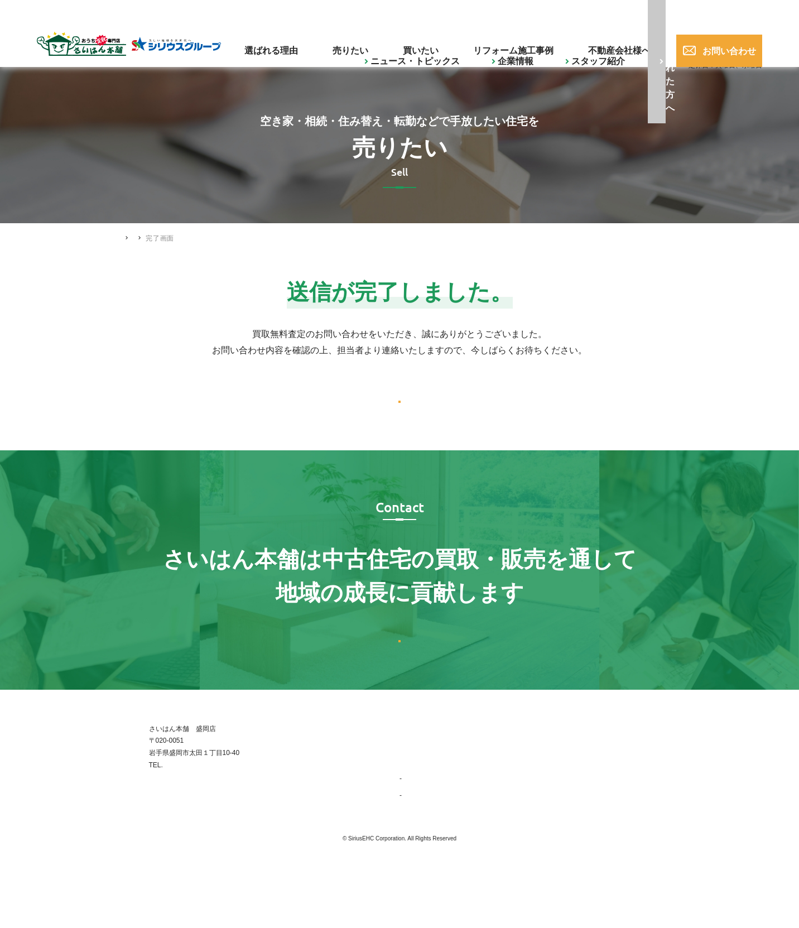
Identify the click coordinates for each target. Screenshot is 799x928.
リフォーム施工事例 (521, 42)
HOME (131, 238)
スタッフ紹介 (398, 13)
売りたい (399, 42)
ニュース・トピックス (274, 13)
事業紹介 (418, 841)
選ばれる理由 (341, 42)
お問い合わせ (716, 42)
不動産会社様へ (604, 42)
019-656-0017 (627, 13)
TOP (406, 791)
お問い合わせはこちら (399, 685)
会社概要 (418, 858)
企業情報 (343, 13)
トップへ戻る (399, 414)
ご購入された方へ (476, 13)
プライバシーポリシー (645, 841)
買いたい (449, 42)
